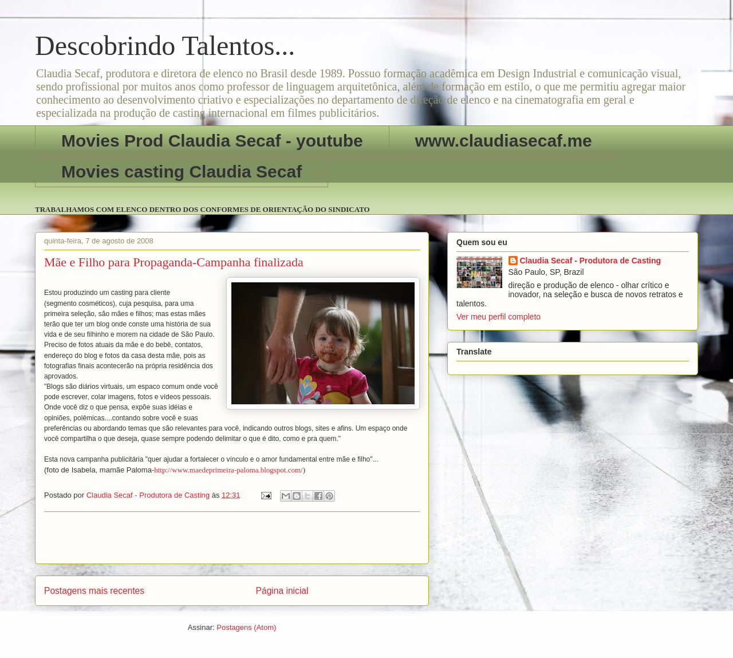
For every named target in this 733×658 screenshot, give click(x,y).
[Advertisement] (232, 538)
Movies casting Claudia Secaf (181, 171)
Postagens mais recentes (94, 591)
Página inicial (282, 591)
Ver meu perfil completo (498, 316)
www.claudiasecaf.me (503, 140)
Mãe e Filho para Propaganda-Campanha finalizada (174, 262)
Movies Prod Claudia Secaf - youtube (212, 140)
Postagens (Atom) (246, 627)
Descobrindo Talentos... (165, 45)
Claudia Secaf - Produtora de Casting (590, 260)
